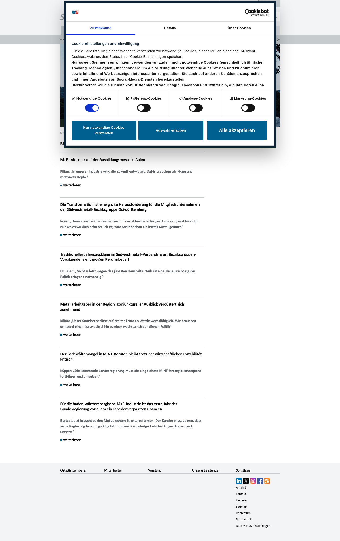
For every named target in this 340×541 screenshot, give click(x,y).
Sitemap (241, 506)
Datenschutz (244, 519)
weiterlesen (72, 185)
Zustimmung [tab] (100, 27)
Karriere (241, 500)
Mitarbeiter (113, 470)
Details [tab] (170, 27)
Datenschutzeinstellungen (253, 526)
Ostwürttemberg (73, 470)
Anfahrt (241, 487)
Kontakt (241, 494)
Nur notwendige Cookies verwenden (104, 129)
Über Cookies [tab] (239, 27)
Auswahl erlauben (171, 129)
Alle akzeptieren (237, 129)
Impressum (243, 513)
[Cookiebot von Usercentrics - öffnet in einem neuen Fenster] (248, 11)
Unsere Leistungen (206, 470)
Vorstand (155, 470)
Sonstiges (243, 470)
